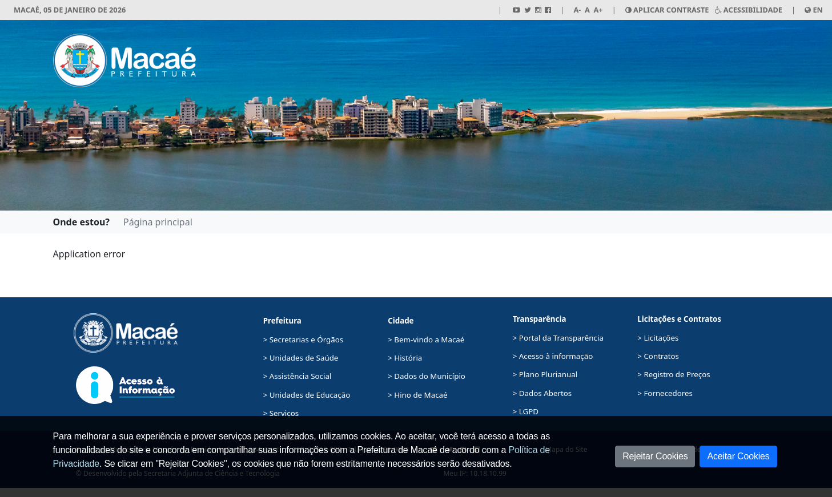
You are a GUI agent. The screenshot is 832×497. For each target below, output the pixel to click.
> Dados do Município (426, 376)
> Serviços (281, 413)
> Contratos (658, 356)
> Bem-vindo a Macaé (426, 339)
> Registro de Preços (673, 374)
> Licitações (657, 338)
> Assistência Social (297, 376)
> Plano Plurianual (545, 374)
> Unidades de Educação (307, 395)
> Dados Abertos (542, 393)
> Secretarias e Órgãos (303, 339)
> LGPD (525, 411)
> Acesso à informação (553, 356)
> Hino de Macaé (417, 395)
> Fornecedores (665, 393)
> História (405, 358)
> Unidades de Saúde (301, 358)
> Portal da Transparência (558, 338)
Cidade (400, 321)
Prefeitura (282, 321)
